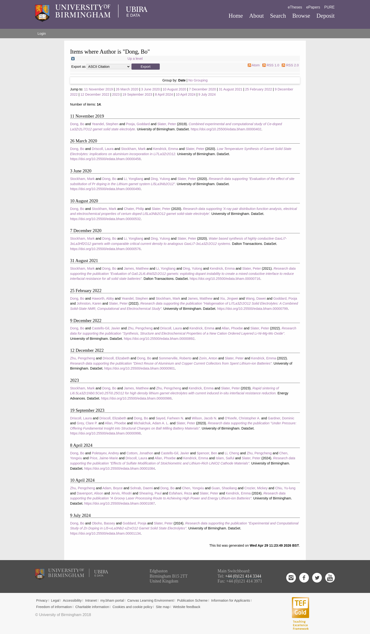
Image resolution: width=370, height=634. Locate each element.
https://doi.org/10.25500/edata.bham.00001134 (105, 533)
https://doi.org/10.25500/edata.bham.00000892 (159, 338)
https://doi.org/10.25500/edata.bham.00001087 (119, 503)
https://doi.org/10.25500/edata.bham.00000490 (105, 189)
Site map (163, 607)
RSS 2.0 (292, 65)
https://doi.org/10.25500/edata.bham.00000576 (105, 249)
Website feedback (186, 607)
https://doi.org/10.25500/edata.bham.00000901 (139, 368)
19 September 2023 (137, 94)
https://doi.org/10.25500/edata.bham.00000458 (105, 159)
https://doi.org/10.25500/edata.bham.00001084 (119, 468)
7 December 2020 (202, 89)
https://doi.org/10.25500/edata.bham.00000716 (225, 279)
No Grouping (198, 80)
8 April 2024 (164, 94)
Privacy (41, 600)
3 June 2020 (150, 89)
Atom (256, 65)
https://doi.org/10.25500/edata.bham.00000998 (105, 433)
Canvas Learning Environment (150, 600)
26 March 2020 (127, 89)
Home (236, 16)
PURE (329, 7)
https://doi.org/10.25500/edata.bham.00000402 (226, 129)
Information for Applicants (230, 600)
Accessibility (72, 600)
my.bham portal (112, 600)
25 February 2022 (258, 89)
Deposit (325, 16)
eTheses (295, 7)
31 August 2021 (230, 89)
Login (42, 33)
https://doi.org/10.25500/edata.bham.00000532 (105, 219)
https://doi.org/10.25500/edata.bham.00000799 (252, 309)
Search (278, 16)
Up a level (135, 58)
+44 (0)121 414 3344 (243, 576)
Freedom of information (54, 607)
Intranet (91, 600)
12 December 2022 (94, 94)
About (256, 16)
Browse (301, 16)
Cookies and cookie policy (132, 607)
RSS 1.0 (273, 65)
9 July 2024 (207, 94)
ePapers (313, 7)
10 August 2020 (174, 89)
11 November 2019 (98, 89)
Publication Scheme (192, 600)
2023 (116, 94)
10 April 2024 (186, 94)
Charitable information (92, 607)
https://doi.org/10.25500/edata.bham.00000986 (136, 398)
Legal (55, 600)
